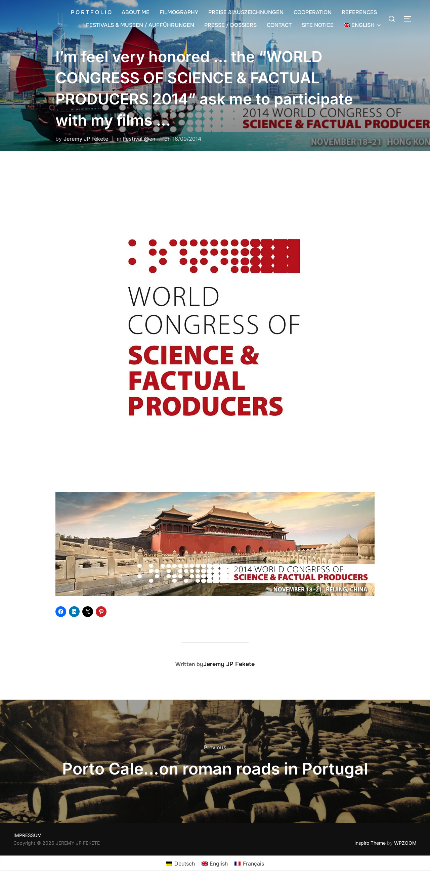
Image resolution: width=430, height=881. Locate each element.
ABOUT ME (135, 12)
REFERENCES (359, 12)
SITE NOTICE (318, 25)
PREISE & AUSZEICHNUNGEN (246, 12)
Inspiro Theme (370, 843)
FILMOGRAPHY (179, 12)
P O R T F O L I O (91, 12)
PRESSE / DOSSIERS (230, 25)
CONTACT (279, 25)
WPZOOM (405, 843)
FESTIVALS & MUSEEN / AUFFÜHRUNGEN (140, 25)
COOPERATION (313, 12)
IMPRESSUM (27, 835)
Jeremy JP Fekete (85, 138)
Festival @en (139, 138)
